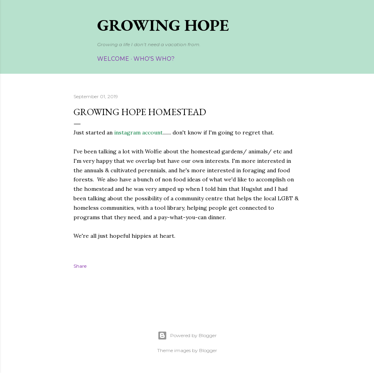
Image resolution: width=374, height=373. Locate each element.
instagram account (138, 132)
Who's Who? (154, 58)
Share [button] (79, 266)
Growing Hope (163, 25)
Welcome (113, 58)
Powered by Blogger (187, 335)
